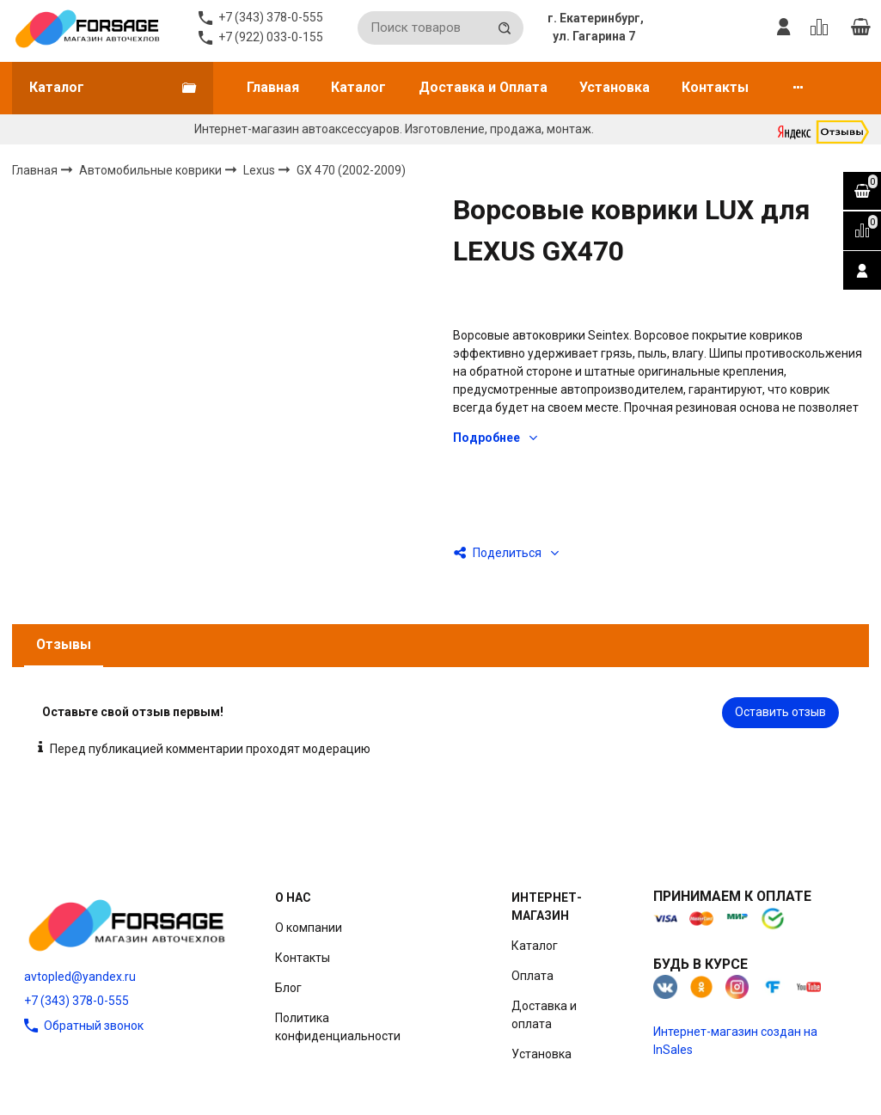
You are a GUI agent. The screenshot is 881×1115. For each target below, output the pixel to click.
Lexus (260, 170)
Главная (273, 87)
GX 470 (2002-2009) (351, 170)
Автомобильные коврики (151, 170)
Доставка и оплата (544, 1015)
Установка (614, 87)
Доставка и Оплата (483, 87)
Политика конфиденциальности (338, 1027)
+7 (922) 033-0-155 (270, 37)
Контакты (715, 87)
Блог (288, 988)
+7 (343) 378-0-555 (76, 1001)
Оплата (532, 976)
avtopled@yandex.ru (80, 976)
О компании (308, 927)
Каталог (358, 87)
